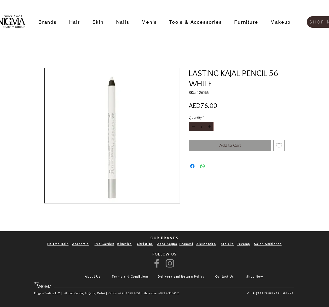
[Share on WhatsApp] (202, 166)
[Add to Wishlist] (279, 145)
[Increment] (210, 126)
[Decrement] (193, 126)
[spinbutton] (201, 126)
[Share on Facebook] (192, 166)
